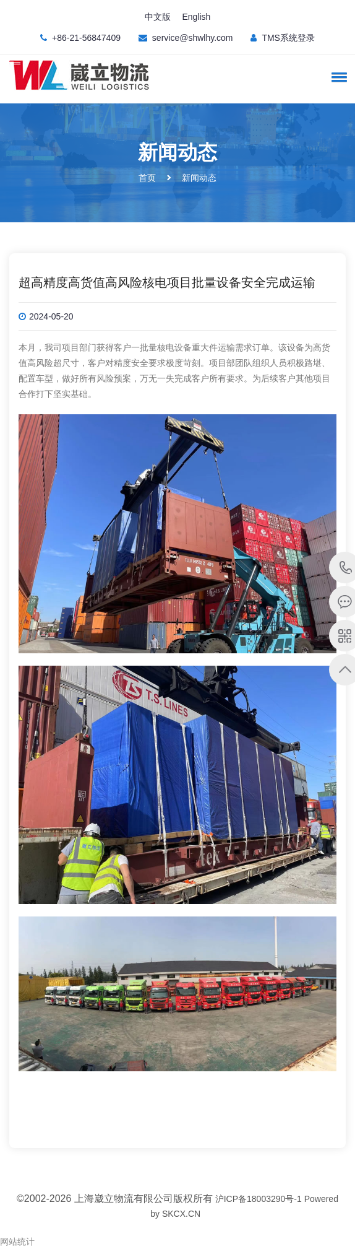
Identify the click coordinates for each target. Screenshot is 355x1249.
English (196, 17)
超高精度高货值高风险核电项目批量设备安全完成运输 (167, 282)
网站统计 (17, 1242)
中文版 (158, 17)
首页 (147, 178)
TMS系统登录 (288, 38)
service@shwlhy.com (192, 38)
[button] (337, 76)
